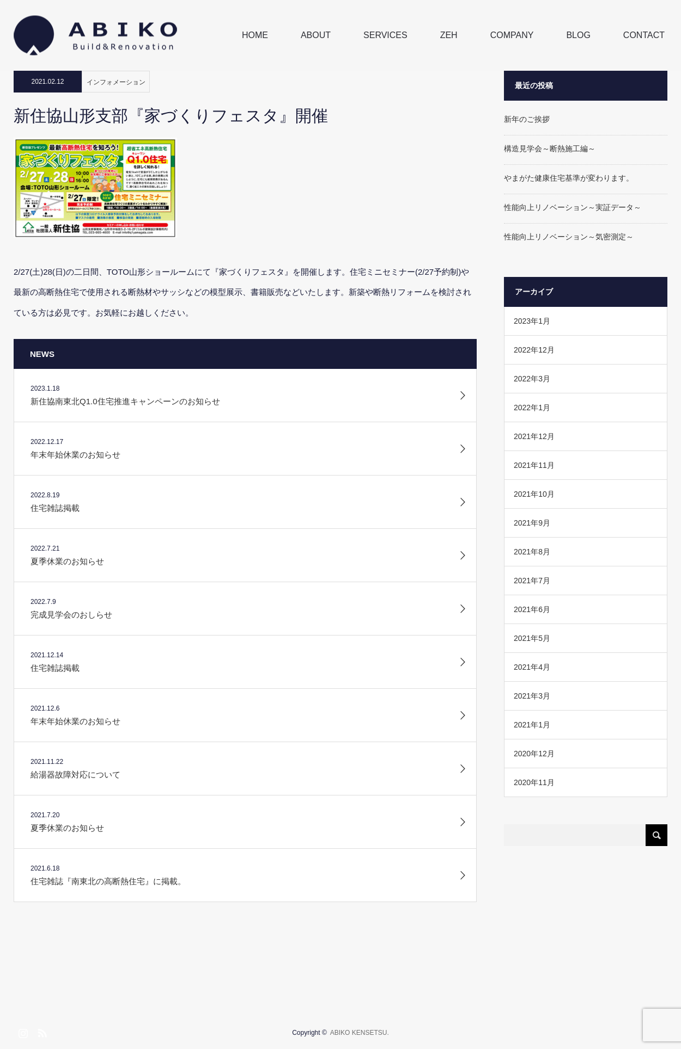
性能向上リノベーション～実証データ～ (572, 207)
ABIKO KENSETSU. (359, 1032)
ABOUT (316, 35)
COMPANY (512, 35)
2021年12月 (534, 436)
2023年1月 (532, 321)
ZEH (449, 35)
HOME (255, 35)
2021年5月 (532, 638)
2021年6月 (532, 609)
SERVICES (385, 35)
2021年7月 (532, 580)
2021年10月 (534, 494)
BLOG (578, 35)
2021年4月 (532, 667)
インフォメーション (116, 82)
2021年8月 (532, 551)
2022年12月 (534, 349)
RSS (41, 1031)
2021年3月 (532, 696)
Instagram (22, 1031)
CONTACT (644, 35)
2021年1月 (532, 724)
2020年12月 (534, 753)
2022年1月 (532, 407)
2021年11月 (534, 465)
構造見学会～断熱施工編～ (549, 148)
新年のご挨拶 (527, 119)
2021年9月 (532, 523)
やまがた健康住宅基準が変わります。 (569, 178)
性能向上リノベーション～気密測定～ (569, 236)
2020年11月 (534, 782)
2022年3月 (532, 378)
